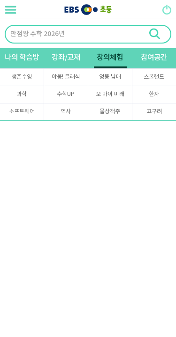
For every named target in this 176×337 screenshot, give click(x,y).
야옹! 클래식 (66, 77)
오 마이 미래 (110, 94)
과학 (21, 94)
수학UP (66, 94)
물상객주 (109, 112)
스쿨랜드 (154, 77)
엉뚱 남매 (110, 77)
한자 (154, 94)
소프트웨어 (22, 112)
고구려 (154, 112)
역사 (66, 112)
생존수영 (21, 77)
